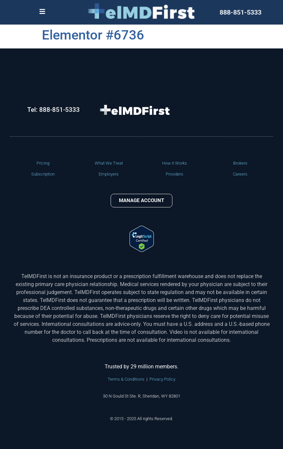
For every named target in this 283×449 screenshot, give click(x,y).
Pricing (43, 163)
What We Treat (109, 163)
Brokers (240, 163)
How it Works (174, 163)
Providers (174, 174)
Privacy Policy (162, 379)
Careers (240, 174)
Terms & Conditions (126, 379)
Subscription (43, 174)
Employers (109, 174)
